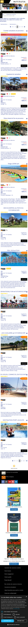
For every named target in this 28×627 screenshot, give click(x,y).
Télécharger (14, 509)
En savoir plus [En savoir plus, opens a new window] (17, 608)
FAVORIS (1, 15)
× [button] (26, 596)
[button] (14, 624)
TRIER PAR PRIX (3, 24)
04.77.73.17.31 (19, 2)
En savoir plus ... (14, 564)
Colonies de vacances (11, 14)
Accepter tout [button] (7, 620)
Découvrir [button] (24, 65)
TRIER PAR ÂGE (12, 24)
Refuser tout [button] (20, 620)
